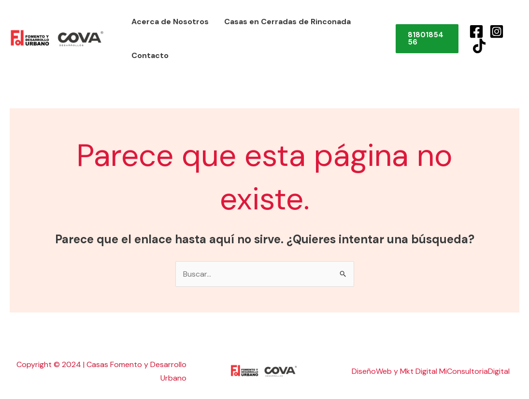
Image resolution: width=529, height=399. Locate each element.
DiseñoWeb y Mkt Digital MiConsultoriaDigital (431, 371)
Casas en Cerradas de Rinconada (287, 21)
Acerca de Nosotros (170, 21)
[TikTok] (479, 46)
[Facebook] (476, 31)
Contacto (150, 55)
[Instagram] (496, 31)
